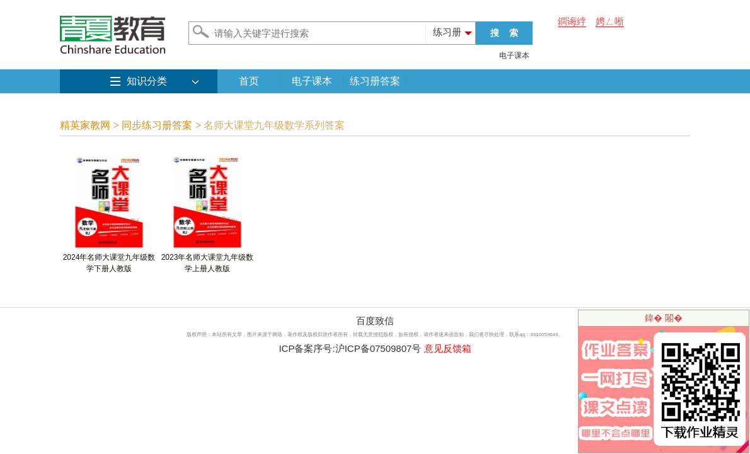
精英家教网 (85, 125)
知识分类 (147, 81)
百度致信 (375, 320)
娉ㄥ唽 (610, 21)
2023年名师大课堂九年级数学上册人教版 (207, 259)
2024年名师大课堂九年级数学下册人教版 (109, 259)
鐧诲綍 (572, 21)
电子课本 (514, 55)
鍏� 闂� (664, 318)
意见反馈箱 (447, 348)
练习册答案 (375, 81)
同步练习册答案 (157, 125)
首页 (249, 81)
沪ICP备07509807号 (378, 348)
